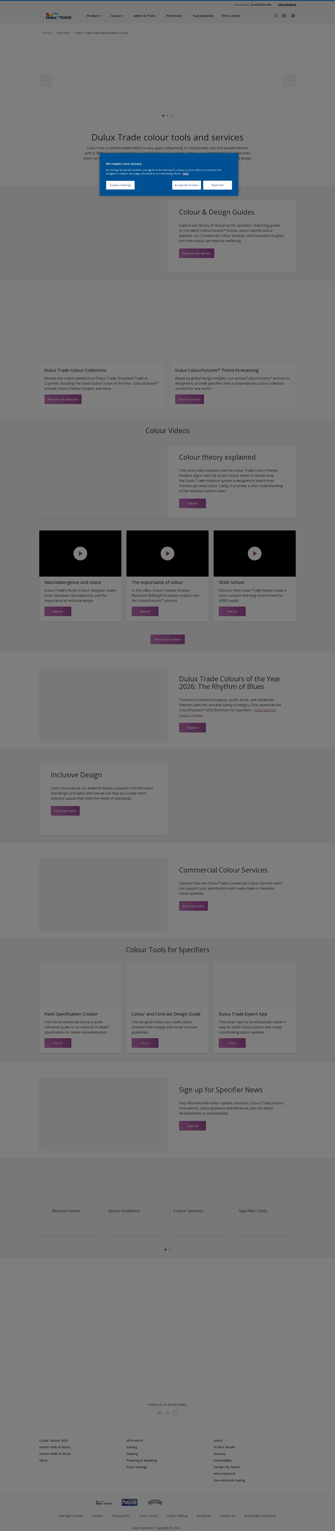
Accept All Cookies (186, 185)
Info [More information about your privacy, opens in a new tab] (185, 173)
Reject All (218, 185)
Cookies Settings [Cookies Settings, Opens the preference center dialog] (120, 185)
